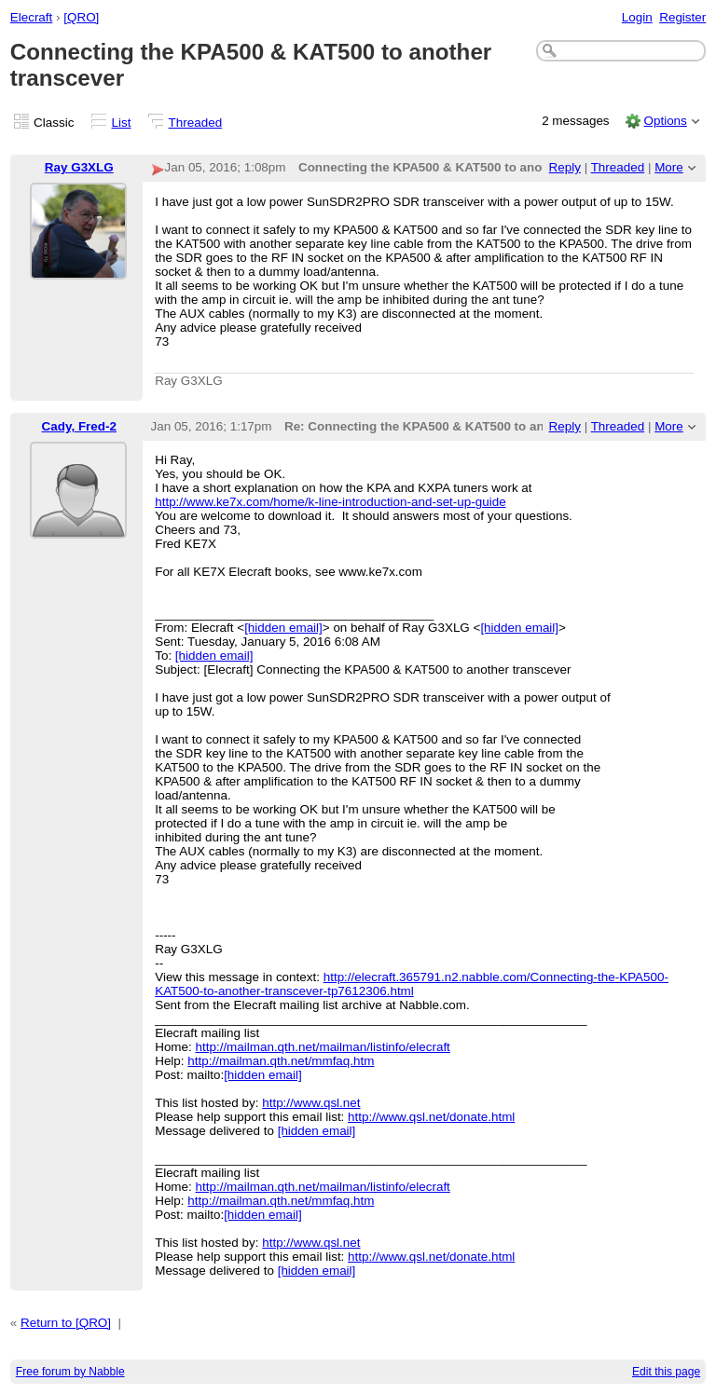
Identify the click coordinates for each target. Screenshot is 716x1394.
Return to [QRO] (66, 1323)
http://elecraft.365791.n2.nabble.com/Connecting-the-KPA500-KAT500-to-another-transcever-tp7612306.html (411, 984)
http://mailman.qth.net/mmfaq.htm (280, 1061)
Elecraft (31, 17)
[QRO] (81, 17)
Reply (565, 167)
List (121, 123)
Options (664, 121)
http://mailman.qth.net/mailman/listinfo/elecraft (323, 1047)
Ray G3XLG (79, 167)
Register (682, 17)
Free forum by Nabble (70, 1371)
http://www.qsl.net (311, 1103)
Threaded (196, 123)
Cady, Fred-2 (79, 426)
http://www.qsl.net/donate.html (431, 1117)
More (668, 167)
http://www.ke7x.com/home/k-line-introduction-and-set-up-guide (330, 502)
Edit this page (666, 1371)
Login (637, 17)
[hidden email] (283, 628)
